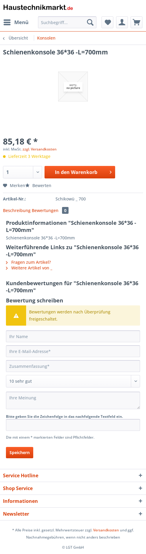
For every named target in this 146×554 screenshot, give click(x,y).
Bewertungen (50, 210)
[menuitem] (15, 22)
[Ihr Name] (73, 336)
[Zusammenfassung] (73, 366)
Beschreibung (17, 210)
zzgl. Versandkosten (40, 149)
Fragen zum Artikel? (28, 262)
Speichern (19, 452)
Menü (16, 22)
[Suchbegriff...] (67, 22)
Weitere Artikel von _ (29, 268)
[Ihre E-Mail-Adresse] (73, 351)
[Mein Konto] (122, 22)
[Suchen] (90, 22)
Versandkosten (106, 530)
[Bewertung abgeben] (73, 381)
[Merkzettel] (107, 22)
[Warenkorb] (136, 22)
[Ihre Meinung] (73, 400)
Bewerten (38, 185)
